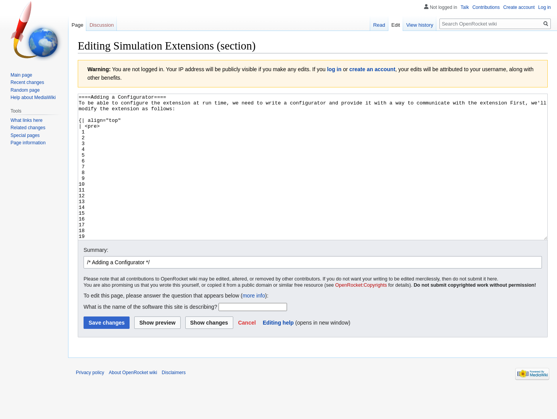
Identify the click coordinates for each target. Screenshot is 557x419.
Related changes (27, 127)
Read (379, 25)
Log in (544, 7)
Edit (395, 25)
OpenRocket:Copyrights (361, 314)
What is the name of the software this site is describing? (150, 336)
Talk (465, 7)
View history (419, 25)
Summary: (96, 279)
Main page (21, 75)
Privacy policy (90, 401)
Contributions (486, 7)
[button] (246, 351)
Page (77, 25)
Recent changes (27, 82)
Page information (28, 142)
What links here (26, 120)
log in (334, 69)
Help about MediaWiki (33, 97)
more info (254, 325)
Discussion (101, 25)
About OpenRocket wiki (133, 401)
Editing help (278, 352)
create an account (372, 69)
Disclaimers (174, 401)
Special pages (24, 135)
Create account (519, 7)
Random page (24, 90)
